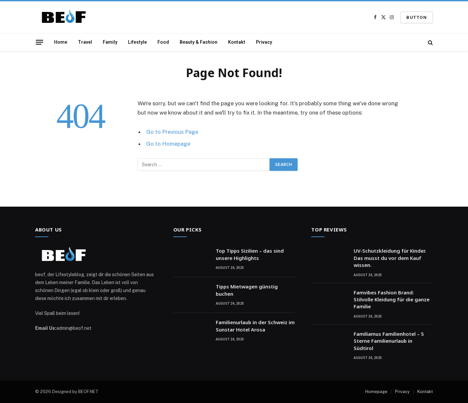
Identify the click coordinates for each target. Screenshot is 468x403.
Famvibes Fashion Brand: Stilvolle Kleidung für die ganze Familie (392, 299)
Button (416, 17)
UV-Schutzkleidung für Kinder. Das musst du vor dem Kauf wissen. (390, 257)
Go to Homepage (168, 143)
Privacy (264, 42)
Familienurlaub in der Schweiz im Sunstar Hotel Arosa (255, 325)
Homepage (376, 391)
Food (163, 42)
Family (110, 42)
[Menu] (39, 42)
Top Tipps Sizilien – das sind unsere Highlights (250, 254)
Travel (85, 42)
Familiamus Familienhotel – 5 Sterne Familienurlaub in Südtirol (389, 340)
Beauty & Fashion (198, 42)
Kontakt (236, 42)
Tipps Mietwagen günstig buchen (247, 290)
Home (60, 42)
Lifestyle (137, 42)
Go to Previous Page (172, 131)
